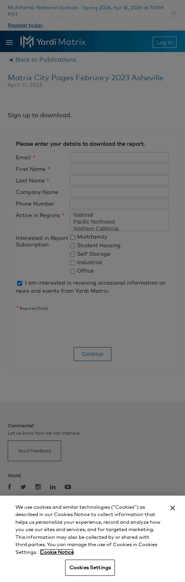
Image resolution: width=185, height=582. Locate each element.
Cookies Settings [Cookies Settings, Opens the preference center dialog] (90, 567)
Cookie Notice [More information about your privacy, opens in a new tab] (57, 552)
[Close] (172, 507)
